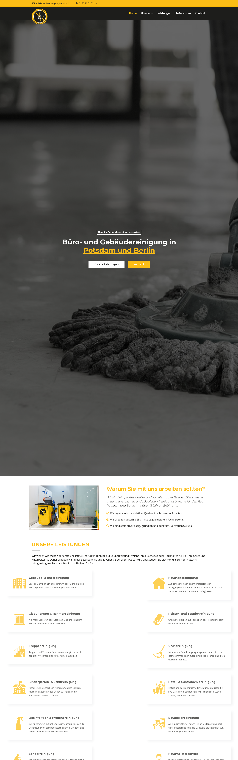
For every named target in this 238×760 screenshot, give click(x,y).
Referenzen (183, 13)
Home (133, 13)
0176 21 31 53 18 (88, 3)
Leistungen (164, 13)
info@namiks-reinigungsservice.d (52, 3)
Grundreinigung (225, 646)
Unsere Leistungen (106, 264)
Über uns (147, 13)
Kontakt (200, 13)
